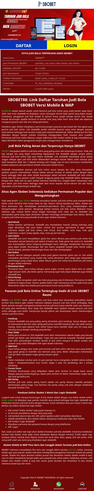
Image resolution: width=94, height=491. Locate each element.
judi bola (72, 449)
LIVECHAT (82, 486)
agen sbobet (24, 200)
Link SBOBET (15, 300)
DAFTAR (23, 45)
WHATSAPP (59, 486)
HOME (12, 486)
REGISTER (35, 486)
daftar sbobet (8, 400)
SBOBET (5, 151)
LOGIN (70, 45)
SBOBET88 (6, 111)
